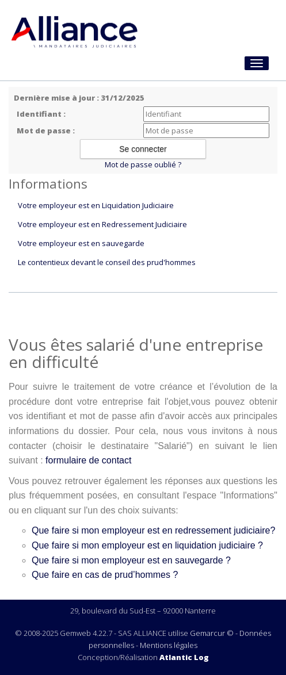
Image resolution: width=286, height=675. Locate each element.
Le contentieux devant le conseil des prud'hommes (107, 262)
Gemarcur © (212, 633)
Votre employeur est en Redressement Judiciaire (102, 224)
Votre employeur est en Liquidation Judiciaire (96, 205)
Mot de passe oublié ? (143, 164)
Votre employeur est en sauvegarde (81, 243)
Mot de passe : (46, 130)
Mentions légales (168, 645)
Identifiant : (41, 114)
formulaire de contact (88, 460)
